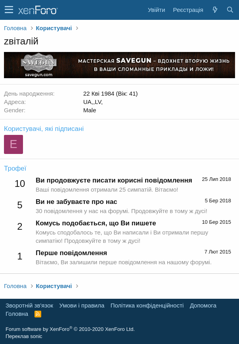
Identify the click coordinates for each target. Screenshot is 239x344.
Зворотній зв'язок (29, 305)
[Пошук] (229, 9)
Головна (17, 313)
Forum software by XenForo (70, 329)
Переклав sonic (24, 336)
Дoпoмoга (203, 305)
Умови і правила (82, 305)
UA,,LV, (93, 101)
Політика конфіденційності (147, 305)
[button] (9, 10)
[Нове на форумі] (214, 9)
